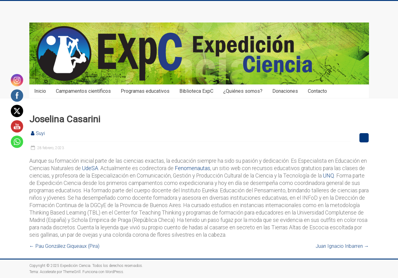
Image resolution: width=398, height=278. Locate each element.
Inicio (40, 91)
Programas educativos (145, 91)
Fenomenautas (192, 168)
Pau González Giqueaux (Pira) (64, 246)
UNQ (328, 176)
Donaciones (285, 91)
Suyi (40, 133)
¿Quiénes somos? (242, 91)
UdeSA (90, 168)
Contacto (317, 91)
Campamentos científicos (83, 91)
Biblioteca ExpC (196, 91)
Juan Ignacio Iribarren (342, 246)
